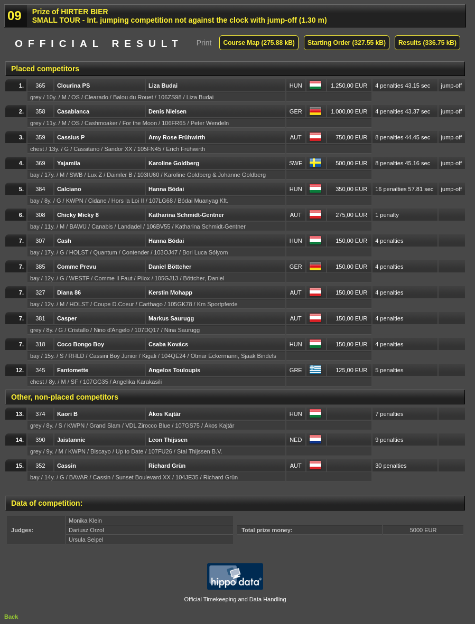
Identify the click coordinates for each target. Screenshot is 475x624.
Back (11, 616)
